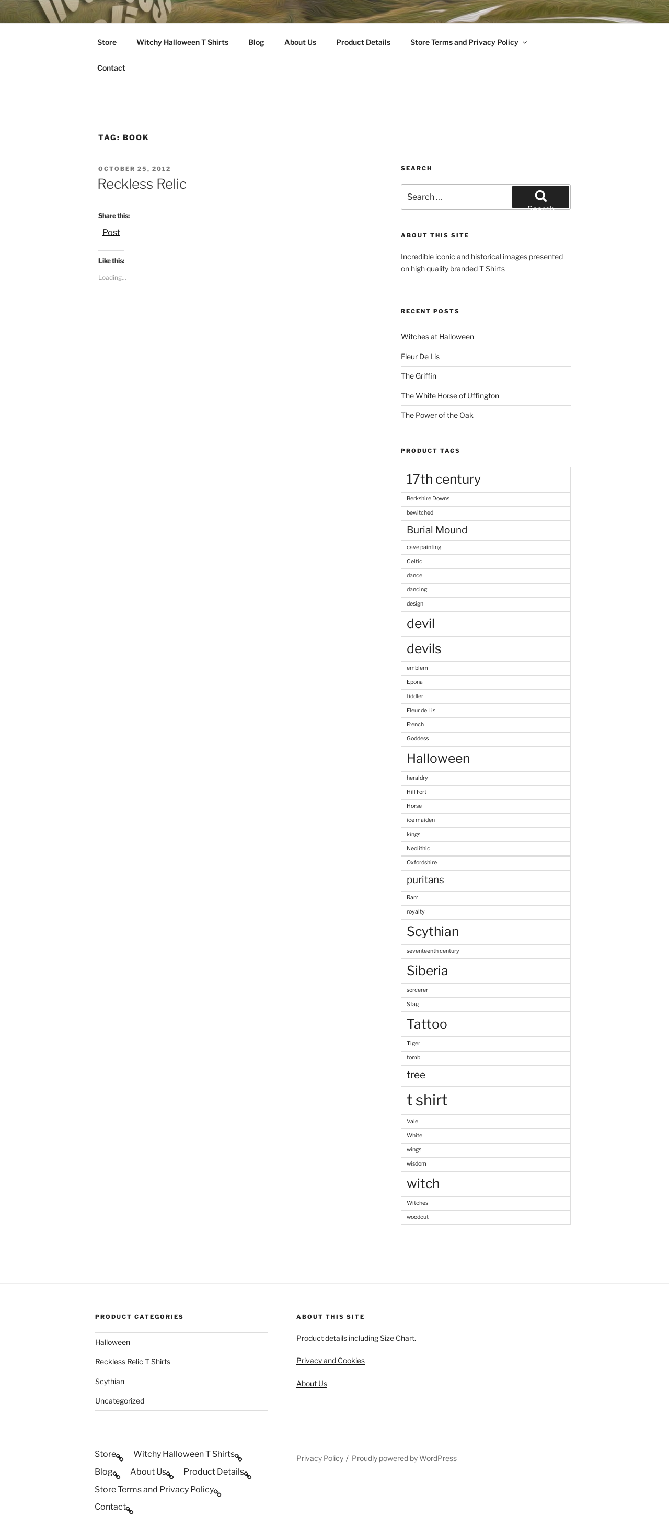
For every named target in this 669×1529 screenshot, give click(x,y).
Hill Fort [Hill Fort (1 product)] (416, 792)
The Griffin (418, 375)
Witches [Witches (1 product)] (417, 1203)
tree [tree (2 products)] (416, 1075)
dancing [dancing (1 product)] (417, 589)
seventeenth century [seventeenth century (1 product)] (433, 951)
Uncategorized (119, 1400)
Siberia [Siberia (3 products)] (427, 970)
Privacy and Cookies (330, 1360)
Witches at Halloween (437, 336)
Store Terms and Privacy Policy (469, 42)
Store (107, 42)
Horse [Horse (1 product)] (414, 806)
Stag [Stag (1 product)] (413, 1004)
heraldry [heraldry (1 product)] (417, 777)
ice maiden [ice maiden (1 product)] (421, 820)
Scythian (109, 1381)
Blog (256, 42)
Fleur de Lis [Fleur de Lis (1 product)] (421, 710)
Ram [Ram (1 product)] (413, 897)
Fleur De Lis (420, 356)
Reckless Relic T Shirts (132, 1361)
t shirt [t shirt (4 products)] (427, 1100)
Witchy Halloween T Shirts (182, 42)
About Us (300, 42)
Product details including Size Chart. (356, 1337)
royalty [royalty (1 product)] (416, 911)
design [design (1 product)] (415, 603)
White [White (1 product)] (414, 1135)
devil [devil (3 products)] (421, 623)
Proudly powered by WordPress (404, 1458)
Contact (111, 67)
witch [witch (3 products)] (423, 1183)
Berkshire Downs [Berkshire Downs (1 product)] (428, 498)
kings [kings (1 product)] (413, 834)
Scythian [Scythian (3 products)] (433, 931)
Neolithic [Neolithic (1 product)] (418, 848)
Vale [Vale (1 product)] (412, 1121)
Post (111, 231)
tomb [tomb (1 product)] (413, 1057)
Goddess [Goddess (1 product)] (418, 738)
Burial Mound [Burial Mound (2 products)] (437, 530)
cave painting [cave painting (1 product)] (424, 547)
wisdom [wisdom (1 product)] (416, 1163)
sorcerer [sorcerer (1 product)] (417, 990)
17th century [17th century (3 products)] (444, 479)
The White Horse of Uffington (450, 395)
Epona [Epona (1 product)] (415, 682)
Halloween (112, 1342)
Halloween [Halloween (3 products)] (438, 758)
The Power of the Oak (437, 414)
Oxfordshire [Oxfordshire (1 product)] (422, 862)
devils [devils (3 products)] (424, 648)
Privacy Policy (319, 1458)
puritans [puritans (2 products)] (425, 880)
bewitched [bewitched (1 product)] (420, 512)
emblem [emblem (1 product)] (417, 668)
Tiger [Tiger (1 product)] (413, 1043)
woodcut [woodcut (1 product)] (418, 1217)
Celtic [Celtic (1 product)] (414, 561)
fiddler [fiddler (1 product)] (415, 696)
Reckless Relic (142, 184)
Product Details (363, 42)
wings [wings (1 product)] (414, 1149)
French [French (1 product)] (415, 724)
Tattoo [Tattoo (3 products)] (427, 1024)
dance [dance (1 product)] (414, 575)
